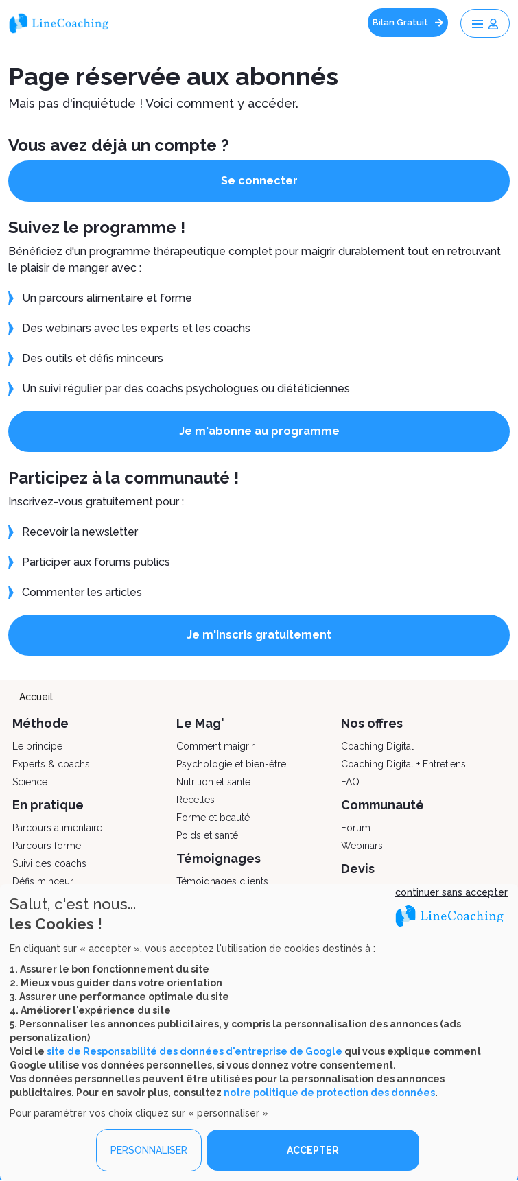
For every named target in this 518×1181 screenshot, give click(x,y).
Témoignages (218, 858)
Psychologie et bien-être (231, 764)
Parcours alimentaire (57, 827)
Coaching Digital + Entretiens (403, 764)
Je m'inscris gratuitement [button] (259, 634)
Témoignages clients (222, 881)
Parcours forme (46, 845)
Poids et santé (207, 835)
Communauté (382, 805)
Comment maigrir (215, 746)
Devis (358, 868)
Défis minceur (42, 881)
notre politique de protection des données (329, 1092)
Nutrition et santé (213, 781)
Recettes (195, 799)
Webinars (362, 845)
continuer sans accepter (451, 892)
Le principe (37, 746)
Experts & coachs (51, 764)
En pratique (48, 805)
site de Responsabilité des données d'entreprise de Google (194, 1051)
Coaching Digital (377, 746)
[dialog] (259, 1032)
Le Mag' (200, 723)
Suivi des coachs (49, 863)
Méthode (40, 723)
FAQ (350, 781)
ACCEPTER (313, 1150)
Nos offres (372, 723)
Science (29, 781)
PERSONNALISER (148, 1150)
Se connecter (259, 180)
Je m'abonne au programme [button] (259, 431)
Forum (355, 827)
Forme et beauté (213, 817)
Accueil (36, 696)
